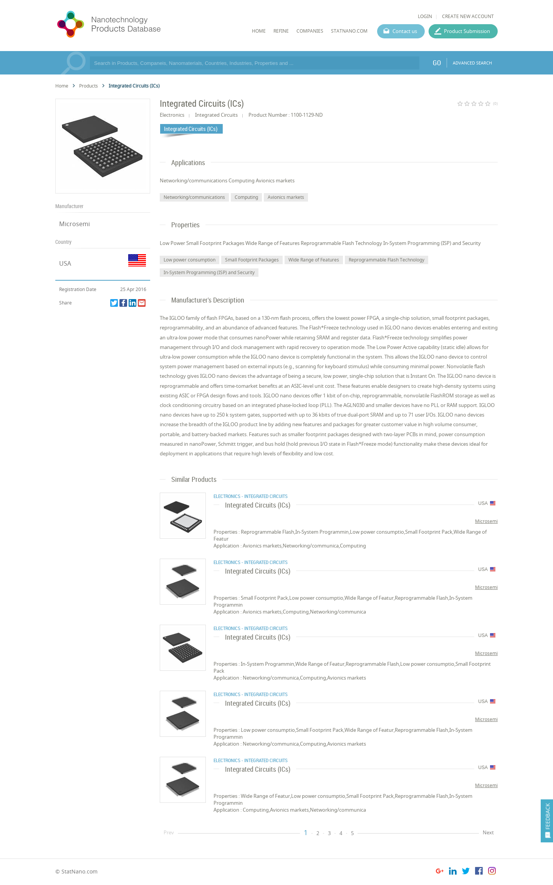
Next (488, 832)
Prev (169, 832)
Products (88, 86)
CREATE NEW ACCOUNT (468, 16)
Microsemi (74, 224)
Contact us (404, 31)
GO (437, 62)
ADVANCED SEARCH (472, 63)
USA (65, 263)
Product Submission (467, 31)
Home (61, 86)
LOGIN (425, 16)
